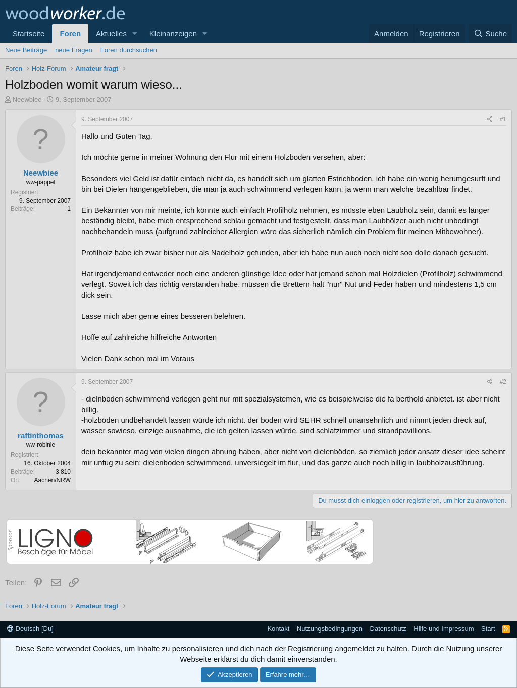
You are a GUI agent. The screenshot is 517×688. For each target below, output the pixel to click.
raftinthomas (41, 435)
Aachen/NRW (52, 480)
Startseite (28, 33)
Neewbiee (27, 99)
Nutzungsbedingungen (330, 629)
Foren (70, 33)
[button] (135, 33)
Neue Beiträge (26, 50)
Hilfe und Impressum (443, 629)
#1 (503, 119)
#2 (503, 381)
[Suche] (490, 33)
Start (488, 629)
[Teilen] (490, 119)
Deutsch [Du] (30, 629)
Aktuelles (111, 33)
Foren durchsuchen (128, 50)
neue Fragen (73, 50)
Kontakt (278, 629)
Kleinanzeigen (173, 33)
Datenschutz (388, 629)
